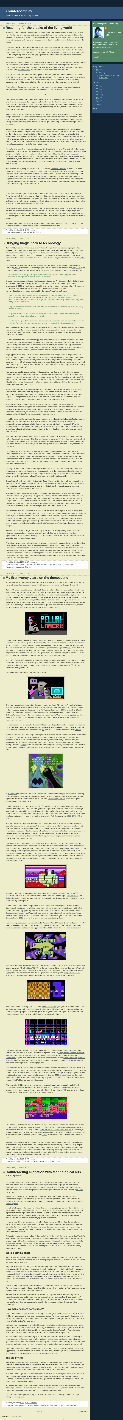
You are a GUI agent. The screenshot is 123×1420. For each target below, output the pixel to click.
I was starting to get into (56, 799)
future (27, 564)
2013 (98, 89)
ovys (24, 232)
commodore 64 (29, 1161)
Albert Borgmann (12, 1204)
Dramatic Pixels (12, 918)
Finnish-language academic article (55, 255)
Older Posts (83, 1412)
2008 (98, 104)
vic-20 (58, 1161)
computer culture (17, 564)
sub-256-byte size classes (61, 1075)
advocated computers (58, 169)
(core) (66, 923)
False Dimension (19, 1073)
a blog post (41, 970)
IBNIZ (15, 1080)
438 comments (31, 230)
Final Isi (77, 730)
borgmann (23, 1405)
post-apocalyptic (68, 564)
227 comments (31, 562)
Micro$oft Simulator (13, 645)
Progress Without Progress (55, 906)
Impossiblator (55, 893)
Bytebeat (43, 248)
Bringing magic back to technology (33, 243)
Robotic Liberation (39, 858)
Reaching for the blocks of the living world (39, 27)
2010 (7, 818)
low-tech (44, 564)
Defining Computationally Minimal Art (19, 1055)
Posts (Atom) (16, 1417)
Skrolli (44, 1135)
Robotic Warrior (76, 848)
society (29, 232)
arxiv (75, 253)
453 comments (31, 1159)
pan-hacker (45, 1405)
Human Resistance (49, 1007)
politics (61, 1405)
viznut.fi (96, 57)
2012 (98, 92)
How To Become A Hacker (55, 1236)
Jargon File (76, 268)
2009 (98, 101)
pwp (53, 1161)
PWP (69, 648)
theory (76, 1405)
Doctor (30, 925)
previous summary (53, 585)
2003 (78, 816)
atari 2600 (19, 1161)
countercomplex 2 (26, 255)
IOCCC (80, 342)
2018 (98, 70)
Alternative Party (40, 806)
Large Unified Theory (72, 973)
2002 (74, 816)
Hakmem (16, 268)
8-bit (13, 1161)
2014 (98, 85)
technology (37, 232)
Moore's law (26, 543)
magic (50, 564)
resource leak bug (16, 79)
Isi (43, 730)
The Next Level (26, 968)
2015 (98, 82)
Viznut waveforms (12, 858)
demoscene (40, 1161)
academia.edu (11, 1058)
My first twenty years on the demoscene (37, 577)
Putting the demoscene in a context (71, 1053)
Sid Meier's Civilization (66, 40)
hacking (48, 1161)
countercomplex (24, 70)
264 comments (31, 1403)
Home (39, 1412)
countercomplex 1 (12, 255)
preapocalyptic (11, 567)
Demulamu (37, 725)
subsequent (12, 794)
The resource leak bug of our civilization (62, 421)
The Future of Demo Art (46, 1055)
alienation (14, 1405)
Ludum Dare (76, 1132)
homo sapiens (16, 232)
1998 (69, 816)
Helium (23, 745)
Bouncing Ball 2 (38, 814)
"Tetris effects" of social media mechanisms (55, 1130)
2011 (98, 95)
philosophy (57, 564)
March (100, 73)
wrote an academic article (32, 1092)
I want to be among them (59, 89)
